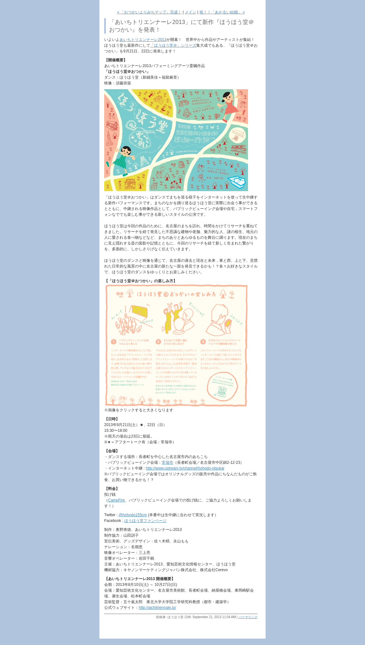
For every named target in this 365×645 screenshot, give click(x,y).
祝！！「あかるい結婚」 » (222, 12)
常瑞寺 (167, 462)
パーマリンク (248, 617)
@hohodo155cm (133, 515)
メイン (190, 12)
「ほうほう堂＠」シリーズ (173, 45)
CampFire (116, 500)
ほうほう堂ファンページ (145, 520)
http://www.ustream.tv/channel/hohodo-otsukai (185, 468)
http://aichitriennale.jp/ (157, 607)
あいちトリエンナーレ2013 (143, 39)
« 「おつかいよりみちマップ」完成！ (149, 12)
